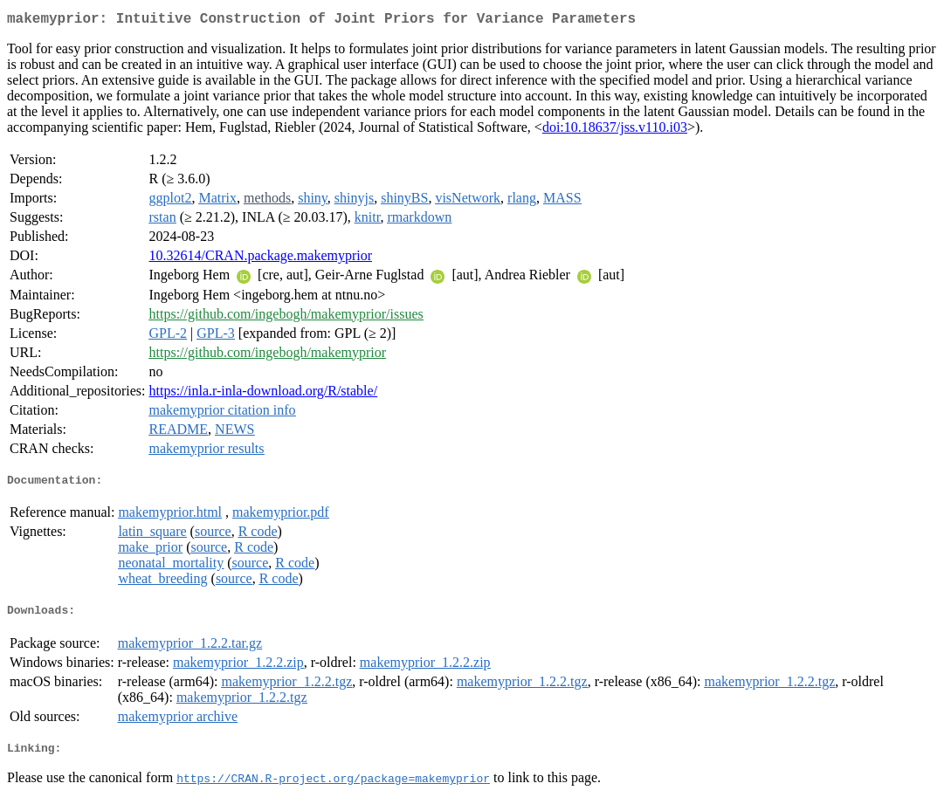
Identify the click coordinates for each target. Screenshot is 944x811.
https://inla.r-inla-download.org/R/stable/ (263, 394)
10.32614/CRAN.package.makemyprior (261, 258)
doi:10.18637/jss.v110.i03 (614, 130)
